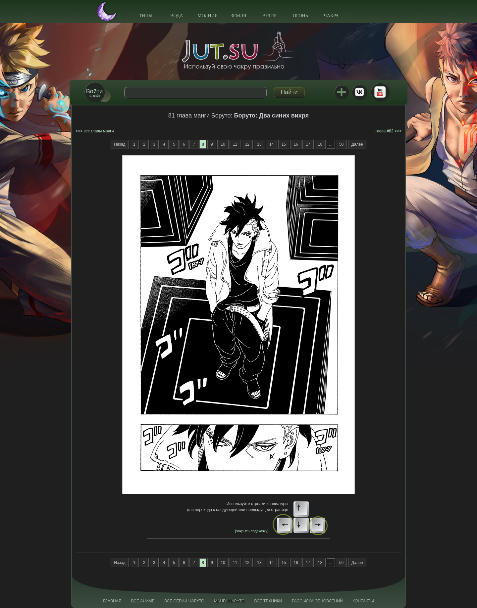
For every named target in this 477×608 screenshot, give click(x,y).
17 (308, 144)
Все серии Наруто (184, 601)
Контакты (363, 601)
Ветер (269, 15)
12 (247, 144)
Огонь (300, 15)
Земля (238, 15)
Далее (357, 144)
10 (223, 144)
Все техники (268, 601)
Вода (176, 15)
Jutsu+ (341, 92)
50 (341, 144)
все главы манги (98, 131)
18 (320, 144)
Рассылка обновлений (317, 601)
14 (271, 144)
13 (259, 144)
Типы (145, 15)
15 (284, 144)
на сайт (94, 93)
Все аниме (143, 601)
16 (295, 144)
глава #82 (385, 131)
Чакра (331, 15)
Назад (119, 144)
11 (235, 144)
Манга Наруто (229, 601)
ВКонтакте (359, 92)
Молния (207, 15)
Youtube (380, 92)
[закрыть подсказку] (251, 531)
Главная (112, 601)
